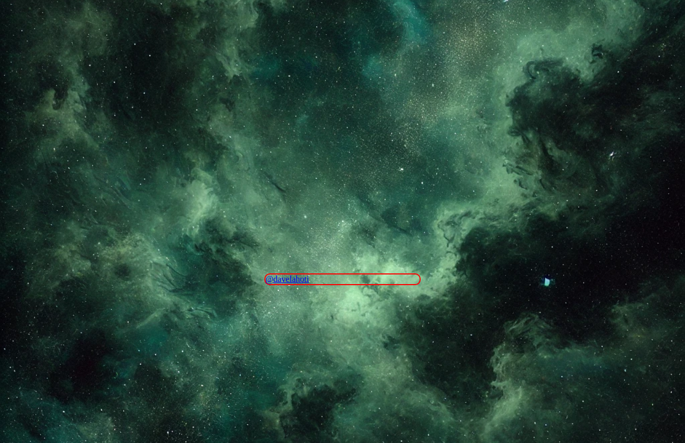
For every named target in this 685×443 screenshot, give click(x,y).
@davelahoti (287, 279)
